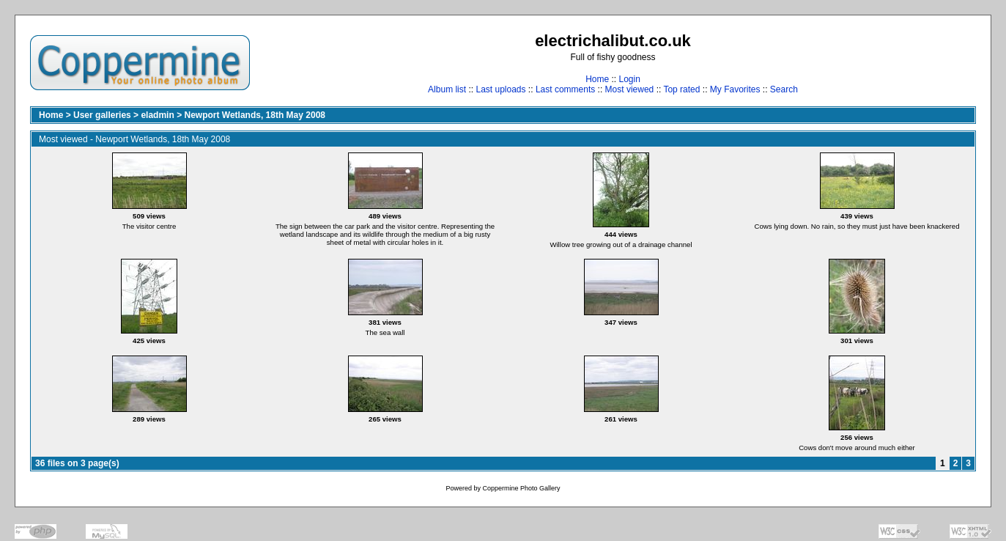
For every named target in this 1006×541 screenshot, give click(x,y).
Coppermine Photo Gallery (521, 488)
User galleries (102, 115)
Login (629, 79)
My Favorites (735, 89)
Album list (447, 89)
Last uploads (500, 89)
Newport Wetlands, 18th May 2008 (254, 115)
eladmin (157, 115)
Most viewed (629, 89)
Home (597, 79)
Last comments (565, 89)
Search (784, 89)
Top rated (681, 89)
